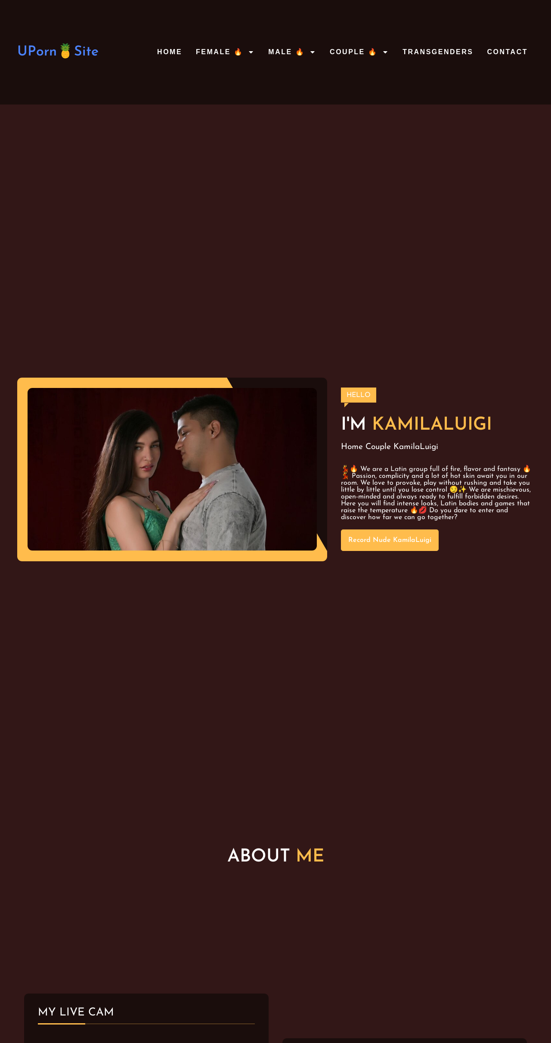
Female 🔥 (225, 52)
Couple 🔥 (359, 52)
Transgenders (437, 51)
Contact (507, 51)
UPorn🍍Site (58, 52)
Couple (378, 447)
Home (169, 51)
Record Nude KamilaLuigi (389, 540)
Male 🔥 (292, 52)
